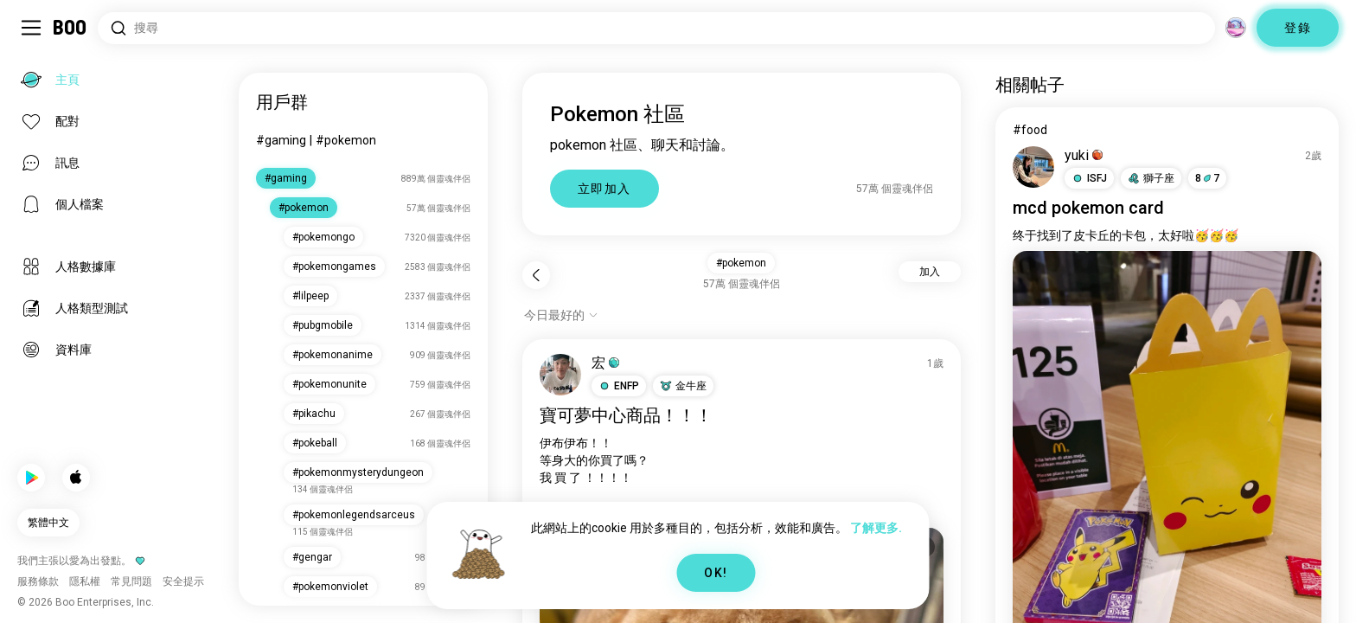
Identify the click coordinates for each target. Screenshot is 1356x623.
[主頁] (70, 28)
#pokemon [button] (741, 263)
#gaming (281, 140)
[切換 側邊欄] (31, 28)
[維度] (1235, 27)
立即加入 (604, 189)
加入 (929, 272)
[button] (619, 386)
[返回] (536, 275)
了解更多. (876, 528)
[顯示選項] (561, 315)
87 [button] (1207, 178)
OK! (715, 573)
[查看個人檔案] (560, 374)
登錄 (1297, 28)
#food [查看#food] (1030, 130)
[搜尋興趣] (656, 28)
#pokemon (346, 140)
